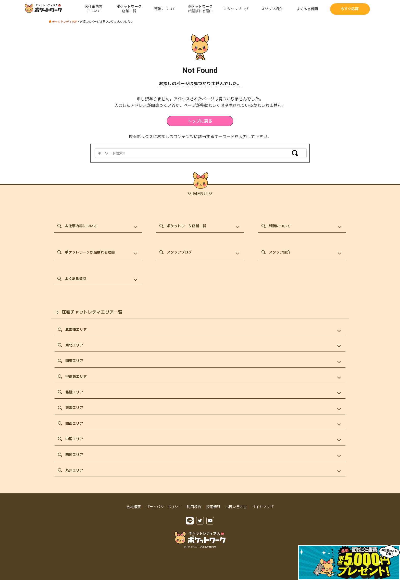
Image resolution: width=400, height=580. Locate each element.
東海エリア (74, 408)
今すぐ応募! (350, 9)
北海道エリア (76, 330)
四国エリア (74, 455)
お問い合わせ (236, 507)
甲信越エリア (76, 376)
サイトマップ (262, 507)
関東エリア (74, 361)
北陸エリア (74, 392)
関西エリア (74, 423)
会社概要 (134, 507)
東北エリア (74, 345)
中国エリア (74, 439)
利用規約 (194, 507)
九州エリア (74, 470)
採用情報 (213, 507)
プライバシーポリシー (164, 507)
